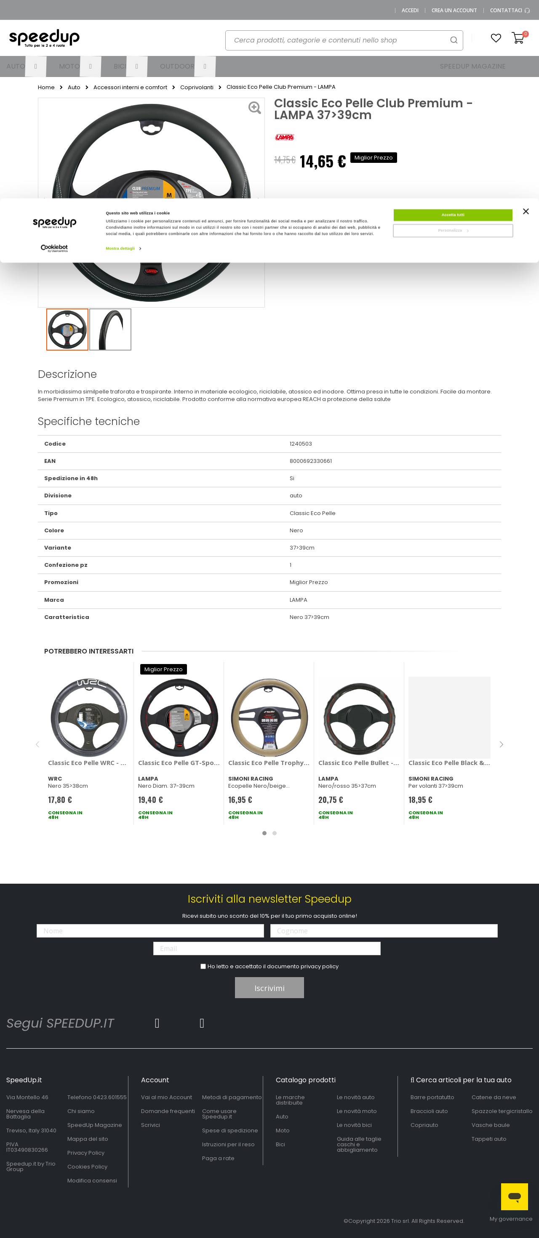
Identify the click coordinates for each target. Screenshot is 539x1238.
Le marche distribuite (290, 1100)
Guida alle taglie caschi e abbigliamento (359, 1144)
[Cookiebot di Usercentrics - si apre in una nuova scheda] (54, 50)
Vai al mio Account (166, 1097)
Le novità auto (356, 1097)
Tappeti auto (489, 1139)
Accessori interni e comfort (130, 87)
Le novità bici (354, 1125)
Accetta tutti (453, 16)
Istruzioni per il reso (228, 1144)
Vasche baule (491, 1125)
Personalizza (453, 32)
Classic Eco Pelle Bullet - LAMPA (359, 762)
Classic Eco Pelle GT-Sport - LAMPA (179, 762)
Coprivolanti (196, 87)
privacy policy (320, 966)
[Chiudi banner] (526, 17)
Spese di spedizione (230, 1130)
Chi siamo (81, 1111)
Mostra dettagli (120, 50)
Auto (74, 87)
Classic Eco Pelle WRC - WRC (89, 762)
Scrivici (150, 1125)
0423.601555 (110, 1097)
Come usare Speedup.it (219, 1114)
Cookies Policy (87, 1167)
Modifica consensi (92, 1181)
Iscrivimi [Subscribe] (269, 988)
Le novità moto (357, 1111)
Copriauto (424, 1125)
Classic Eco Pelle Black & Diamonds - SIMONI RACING (449, 762)
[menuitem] (26, 66)
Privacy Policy (85, 1153)
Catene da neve (494, 1097)
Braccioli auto (429, 1111)
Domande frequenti (168, 1111)
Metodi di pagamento (232, 1097)
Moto (283, 1130)
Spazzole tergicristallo (502, 1111)
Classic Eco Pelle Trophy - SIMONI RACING (269, 762)
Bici (280, 1144)
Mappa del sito (87, 1139)
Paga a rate (218, 1158)
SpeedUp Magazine (94, 1125)
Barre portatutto (432, 1097)
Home (46, 87)
